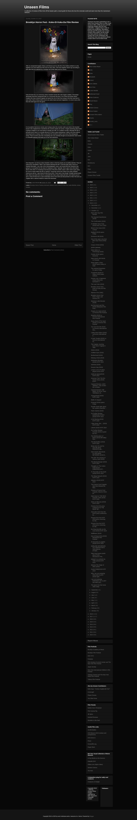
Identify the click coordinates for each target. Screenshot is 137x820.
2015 (91, 622)
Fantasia (90, 659)
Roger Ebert (91, 747)
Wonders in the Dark (94, 720)
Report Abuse (93, 641)
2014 (91, 624)
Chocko (90, 144)
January (93, 610)
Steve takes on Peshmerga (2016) (97, 250)
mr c (91, 125)
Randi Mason (94, 101)
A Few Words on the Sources (96, 758)
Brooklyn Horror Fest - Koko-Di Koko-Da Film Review (98, 288)
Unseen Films (36, 7)
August (93, 592)
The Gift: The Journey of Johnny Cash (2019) (98, 458)
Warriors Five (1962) (97, 292)
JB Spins (90, 714)
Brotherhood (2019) (97, 355)
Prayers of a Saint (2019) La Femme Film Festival (99, 311)
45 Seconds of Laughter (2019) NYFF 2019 (98, 542)
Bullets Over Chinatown (95, 708)
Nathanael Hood (94, 94)
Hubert (92, 80)
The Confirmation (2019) (98, 221)
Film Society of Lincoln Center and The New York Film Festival (99, 663)
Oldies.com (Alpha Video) (95, 764)
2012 (91, 629)
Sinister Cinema (92, 767)
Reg (91, 104)
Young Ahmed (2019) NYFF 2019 (97, 396)
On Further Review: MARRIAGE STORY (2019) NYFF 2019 (97, 415)
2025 (91, 187)
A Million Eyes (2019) (97, 352)
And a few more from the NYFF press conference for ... (99, 513)
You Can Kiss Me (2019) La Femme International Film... (99, 328)
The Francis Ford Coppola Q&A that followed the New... (99, 486)
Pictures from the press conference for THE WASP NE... (98, 507)
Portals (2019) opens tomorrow (97, 255)
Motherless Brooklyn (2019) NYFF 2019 (97, 361)
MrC (89, 166)
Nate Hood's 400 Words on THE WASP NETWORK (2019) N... (98, 453)
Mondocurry (91, 163)
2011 (91, 632)
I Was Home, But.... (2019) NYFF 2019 (99, 424)
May (92, 600)
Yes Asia (90, 770)
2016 (91, 619)
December (94, 205)
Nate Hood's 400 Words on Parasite (98, 259)
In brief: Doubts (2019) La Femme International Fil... (98, 340)
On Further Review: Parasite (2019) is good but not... (98, 431)
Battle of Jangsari (96, 400)
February (94, 608)
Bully (91, 70)
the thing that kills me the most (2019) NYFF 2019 (99, 530)
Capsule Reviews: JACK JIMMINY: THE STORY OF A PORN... (98, 385)
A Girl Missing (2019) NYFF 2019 (97, 420)
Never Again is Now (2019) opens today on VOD (98, 264)
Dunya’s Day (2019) (97, 367)
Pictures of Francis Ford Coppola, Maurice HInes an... (99, 491)
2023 (91, 192)
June (93, 597)
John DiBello (93, 83)
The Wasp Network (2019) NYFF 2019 (99, 476)
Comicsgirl (91, 692)
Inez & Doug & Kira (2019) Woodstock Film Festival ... (99, 537)
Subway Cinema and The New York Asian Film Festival (98, 675)
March (93, 605)
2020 (91, 200)
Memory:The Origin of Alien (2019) (97, 565)
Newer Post (30, 245)
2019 (91, 203)
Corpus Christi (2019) (97, 245)
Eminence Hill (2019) (97, 236)
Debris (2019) (95, 350)
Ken (89, 159)
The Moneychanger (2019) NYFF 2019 (99, 462)
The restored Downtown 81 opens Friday (98, 269)
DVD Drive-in (92, 738)
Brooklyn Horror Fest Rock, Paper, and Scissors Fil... (97, 297)
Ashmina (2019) (95, 364)
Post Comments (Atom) (57, 250)
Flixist (89, 741)
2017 (91, 616)
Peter (89, 169)
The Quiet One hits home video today (98, 585)
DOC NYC (91, 656)
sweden (28, 187)
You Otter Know (92, 698)
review (78, 185)
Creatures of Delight (94, 782)
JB (88, 153)
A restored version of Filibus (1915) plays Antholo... (97, 274)
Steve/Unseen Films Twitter (96, 135)
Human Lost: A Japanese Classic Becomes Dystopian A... (98, 280)
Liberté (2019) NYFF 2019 (99, 427)
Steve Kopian (94, 111)
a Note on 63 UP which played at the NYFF (98, 370)
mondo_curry (93, 121)
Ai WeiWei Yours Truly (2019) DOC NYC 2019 (98, 224)
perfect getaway (95, 247)
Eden (91, 73)
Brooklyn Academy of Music (96, 649)
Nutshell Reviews (93, 717)
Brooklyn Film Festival (94, 653)
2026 (91, 185)
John (89, 156)
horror (55, 185)
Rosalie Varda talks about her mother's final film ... (99, 407)
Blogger (92, 816)
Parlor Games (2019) (97, 411)
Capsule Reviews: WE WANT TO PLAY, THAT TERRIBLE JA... (98, 391)
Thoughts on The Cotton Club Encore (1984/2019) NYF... (98, 467)
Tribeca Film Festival (94, 679)
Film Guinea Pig (92, 711)
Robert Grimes (94, 107)
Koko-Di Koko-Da (63, 185)
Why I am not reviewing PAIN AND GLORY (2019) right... (98, 575)
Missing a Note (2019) (97, 358)
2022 (91, 195)
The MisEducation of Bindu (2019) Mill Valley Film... (98, 437)
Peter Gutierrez (94, 97)
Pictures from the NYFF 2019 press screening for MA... (98, 519)
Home (54, 245)
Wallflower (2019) (96, 533)
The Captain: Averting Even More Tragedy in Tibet (98, 345)
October (93, 210)
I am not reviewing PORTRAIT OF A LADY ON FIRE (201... (98, 580)
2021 (91, 198)
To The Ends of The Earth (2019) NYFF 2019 (98, 472)
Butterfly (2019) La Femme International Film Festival (98, 317)
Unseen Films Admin (96, 114)
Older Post (78, 245)
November (94, 208)
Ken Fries (92, 87)
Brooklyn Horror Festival (36, 185)
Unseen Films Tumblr (94, 175)
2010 (91, 635)
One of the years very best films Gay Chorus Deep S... (99, 240)
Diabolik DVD (92, 761)
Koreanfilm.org (92, 744)
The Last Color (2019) (97, 284)
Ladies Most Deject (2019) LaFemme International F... (99, 334)
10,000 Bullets (92, 730)
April (92, 603)
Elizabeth (92, 77)
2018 (91, 614)
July (92, 595)
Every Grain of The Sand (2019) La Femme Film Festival (98, 322)
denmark (46, 185)
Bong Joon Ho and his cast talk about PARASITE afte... (97, 447)
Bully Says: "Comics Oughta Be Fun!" (99, 689)
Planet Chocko (92, 172)
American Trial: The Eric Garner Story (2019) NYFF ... (98, 379)
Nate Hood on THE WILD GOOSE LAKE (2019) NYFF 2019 (98, 497)
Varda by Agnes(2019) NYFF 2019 (97, 374)
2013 (91, 627)
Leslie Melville (72, 185)
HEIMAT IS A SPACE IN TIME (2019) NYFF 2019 (98, 560)
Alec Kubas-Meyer (95, 66)
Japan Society (92, 667)
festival (51, 185)
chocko (92, 118)
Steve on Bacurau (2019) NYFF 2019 (98, 502)
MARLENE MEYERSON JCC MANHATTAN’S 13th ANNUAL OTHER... (98, 548)
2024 (91, 190)
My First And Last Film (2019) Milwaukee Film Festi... (98, 307)
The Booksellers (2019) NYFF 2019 (98, 442)
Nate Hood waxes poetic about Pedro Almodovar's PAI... (98, 555)
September (94, 590)
